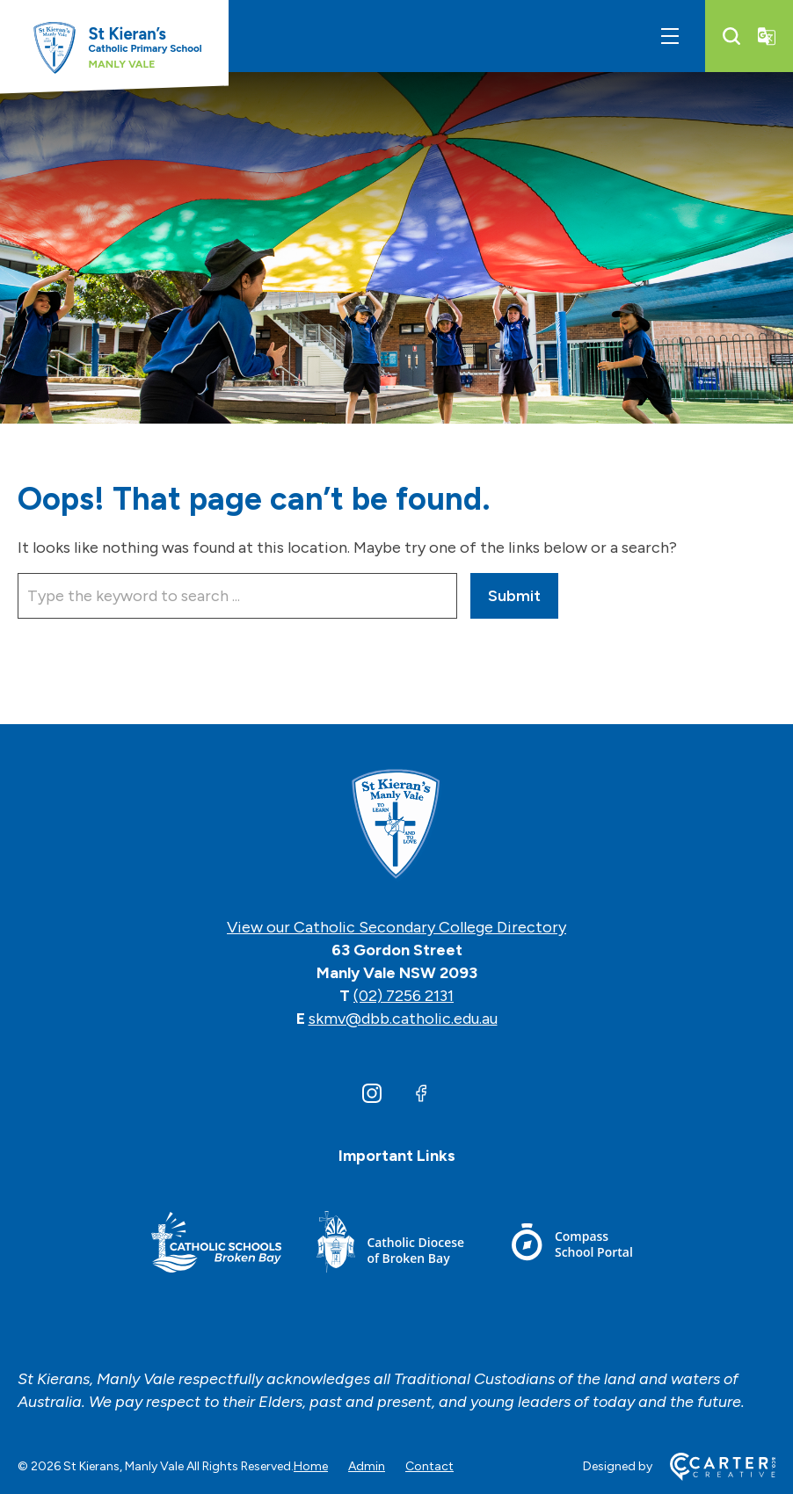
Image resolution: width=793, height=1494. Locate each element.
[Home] (396, 825)
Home (311, 1466)
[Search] (731, 36)
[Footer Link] (216, 1245)
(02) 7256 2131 (403, 995)
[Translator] (766, 36)
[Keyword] (237, 596)
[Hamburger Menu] (670, 36)
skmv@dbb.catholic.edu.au (403, 1018)
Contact (429, 1466)
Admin (366, 1466)
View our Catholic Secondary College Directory (396, 927)
